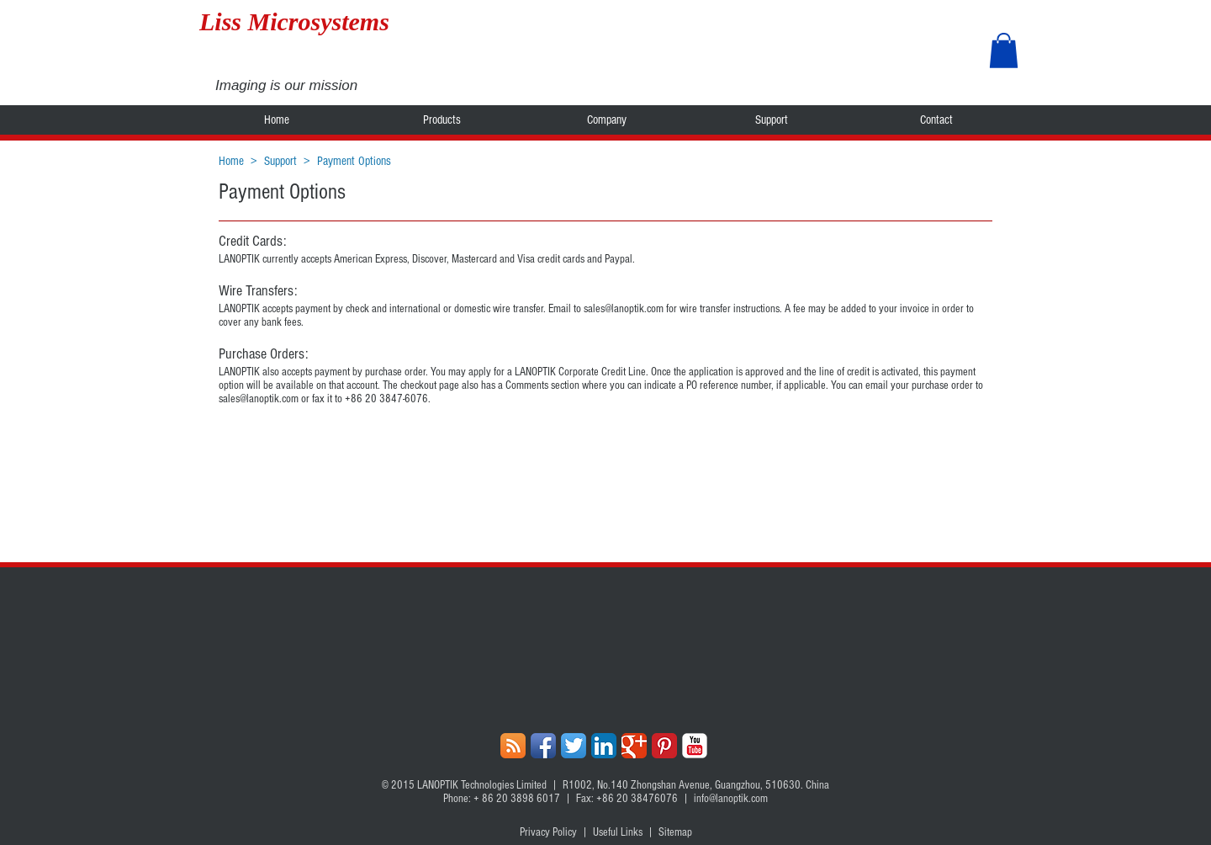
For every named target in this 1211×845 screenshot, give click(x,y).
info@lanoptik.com (731, 798)
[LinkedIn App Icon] (603, 745)
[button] (1003, 50)
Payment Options (354, 161)
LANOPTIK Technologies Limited (482, 785)
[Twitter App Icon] (573, 745)
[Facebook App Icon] (543, 745)
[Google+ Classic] (634, 745)
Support (280, 161)
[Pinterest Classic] (664, 745)
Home (231, 161)
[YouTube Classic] (694, 745)
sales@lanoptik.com (624, 309)
